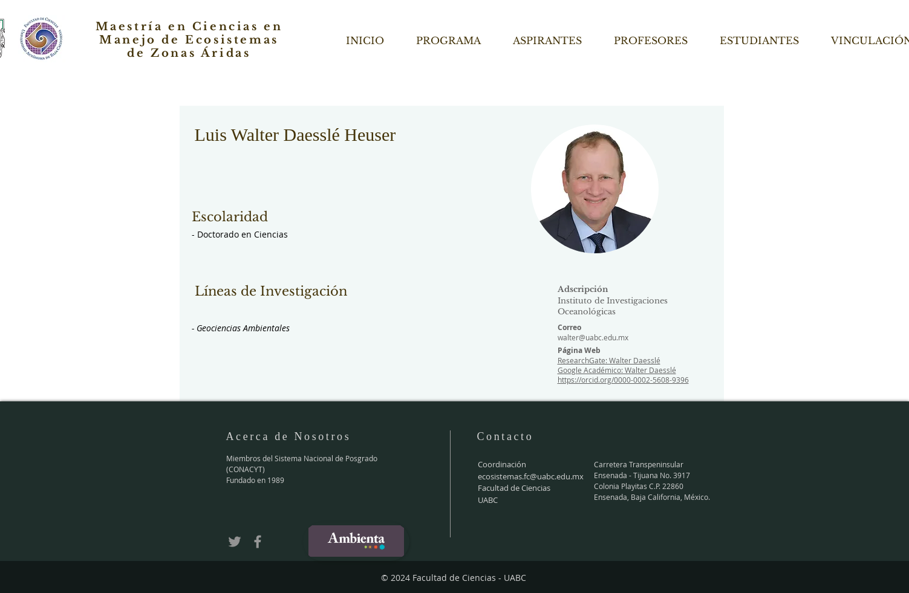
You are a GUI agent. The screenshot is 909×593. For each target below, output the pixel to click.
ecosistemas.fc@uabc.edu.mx (531, 476)
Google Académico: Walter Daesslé (617, 370)
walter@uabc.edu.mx (593, 337)
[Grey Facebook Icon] (257, 541)
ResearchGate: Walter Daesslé (609, 360)
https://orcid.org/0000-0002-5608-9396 (623, 379)
